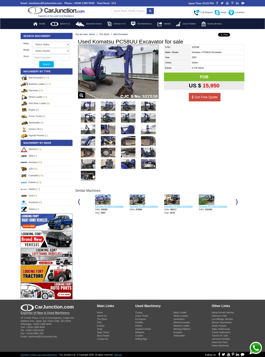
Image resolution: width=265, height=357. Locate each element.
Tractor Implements (221, 332)
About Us (60, 24)
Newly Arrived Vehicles (223, 312)
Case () (29, 195)
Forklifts (139, 322)
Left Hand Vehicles (221, 339)
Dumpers (178, 332)
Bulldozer (139, 332)
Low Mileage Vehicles (222, 319)
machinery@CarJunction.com (42, 336)
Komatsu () (31, 162)
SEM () (29, 156)
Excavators (140, 319)
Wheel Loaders (181, 316)
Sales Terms (186, 24)
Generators (179, 319)
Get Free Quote (205, 97)
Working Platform (182, 329)
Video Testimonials (221, 329)
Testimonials (141, 24)
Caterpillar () (32, 175)
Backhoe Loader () (35, 84)
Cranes (138, 312)
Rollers (138, 325)
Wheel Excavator (182, 322)
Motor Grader (180, 312)
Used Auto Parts (220, 342)
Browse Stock (88, 24)
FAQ (99, 322)
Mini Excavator (121, 34)
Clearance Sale (219, 316)
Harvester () (32, 90)
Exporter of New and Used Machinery (39, 355)
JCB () (29, 168)
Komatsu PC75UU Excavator (213, 206)
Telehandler (179, 335)
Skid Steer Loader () (35, 103)
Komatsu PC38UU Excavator (144, 206)
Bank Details (211, 23)
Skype (220, 12)
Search (46, 64)
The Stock (104, 34)
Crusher (139, 335)
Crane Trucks (141, 316)
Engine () (30, 110)
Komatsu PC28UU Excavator (109, 206)
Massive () (31, 149)
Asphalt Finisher (143, 329)
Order (164, 24)
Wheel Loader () (34, 97)
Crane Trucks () (33, 116)
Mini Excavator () (35, 77)
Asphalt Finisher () (34, 135)
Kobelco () (31, 182)
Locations (236, 12)
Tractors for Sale (220, 335)
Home (39, 24)
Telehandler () (32, 122)
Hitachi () (30, 189)
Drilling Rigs (141, 339)
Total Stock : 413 (106, 3)
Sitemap (118, 355)
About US (101, 316)
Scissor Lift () (32, 129)
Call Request (203, 12)
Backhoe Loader (182, 325)
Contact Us (116, 24)
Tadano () (30, 209)
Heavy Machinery (220, 345)
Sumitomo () (31, 202)
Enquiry (101, 325)
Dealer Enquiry (219, 325)
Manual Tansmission (222, 322)
